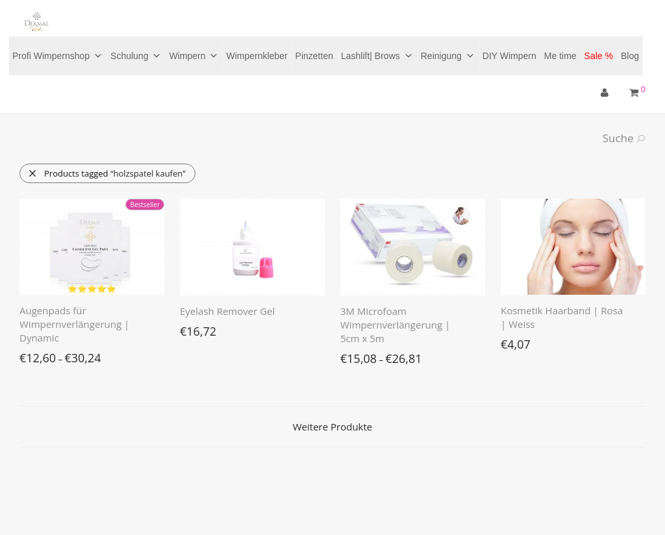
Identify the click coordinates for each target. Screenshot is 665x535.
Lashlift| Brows (377, 55)
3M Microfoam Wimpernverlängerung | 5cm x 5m (395, 325)
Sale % (598, 56)
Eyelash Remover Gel (227, 311)
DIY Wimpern (509, 56)
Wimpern (193, 55)
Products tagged (107, 173)
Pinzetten (314, 56)
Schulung (135, 55)
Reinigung (448, 55)
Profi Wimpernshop (57, 55)
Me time (560, 56)
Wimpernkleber (256, 56)
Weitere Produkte (332, 426)
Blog (630, 56)
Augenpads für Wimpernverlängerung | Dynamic (74, 324)
